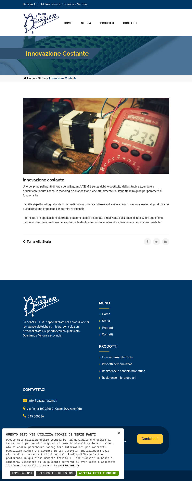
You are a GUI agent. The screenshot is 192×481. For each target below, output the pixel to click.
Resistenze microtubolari (119, 378)
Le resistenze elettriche (117, 357)
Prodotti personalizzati (117, 364)
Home (29, 78)
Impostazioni (22, 473)
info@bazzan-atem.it (43, 400)
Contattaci (150, 437)
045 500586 (36, 416)
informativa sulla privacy (29, 466)
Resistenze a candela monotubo (123, 371)
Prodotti (107, 328)
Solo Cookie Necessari (56, 473)
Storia (42, 78)
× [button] (119, 433)
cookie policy (68, 466)
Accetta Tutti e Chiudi (98, 473)
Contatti (107, 334)
